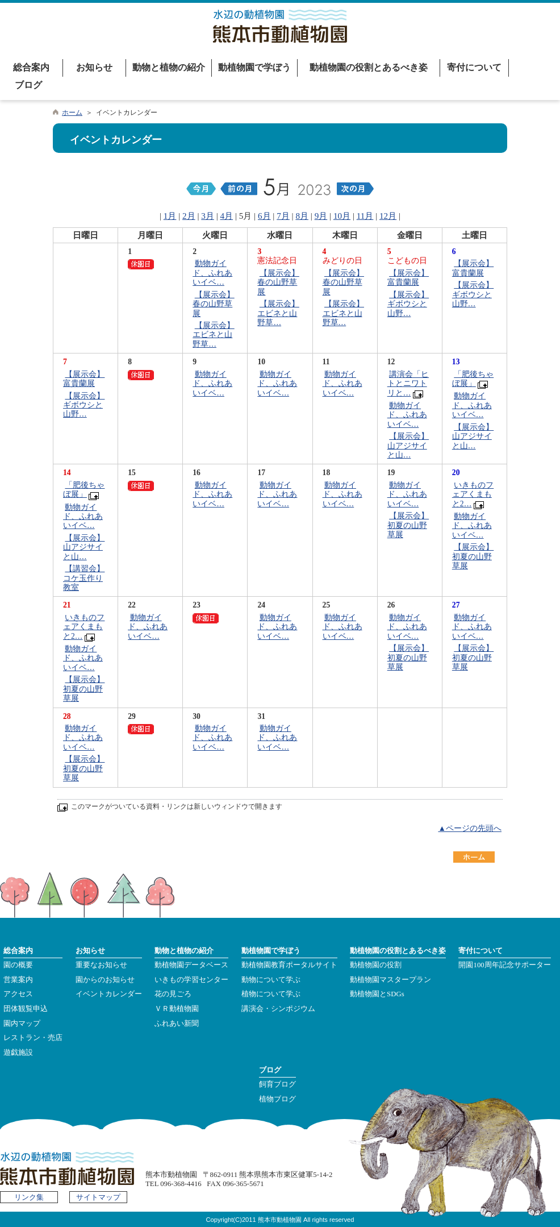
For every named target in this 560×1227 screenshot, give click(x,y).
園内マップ (21, 1024)
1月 (170, 216)
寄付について (474, 67)
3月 (207, 216)
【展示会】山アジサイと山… (408, 445)
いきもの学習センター (191, 980)
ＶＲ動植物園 (176, 1009)
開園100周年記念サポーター (504, 965)
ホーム (72, 113)
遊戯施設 (18, 1053)
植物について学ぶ (270, 994)
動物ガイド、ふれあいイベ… (212, 272)
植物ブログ (277, 1099)
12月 (387, 216)
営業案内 (18, 980)
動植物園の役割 (376, 965)
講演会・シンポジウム (278, 1009)
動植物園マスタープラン (390, 980)
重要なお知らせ (101, 965)
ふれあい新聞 (176, 1024)
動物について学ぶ (270, 980)
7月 (283, 216)
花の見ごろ (172, 994)
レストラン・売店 (32, 1038)
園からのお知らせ (105, 980)
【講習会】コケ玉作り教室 (84, 578)
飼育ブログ (277, 1084)
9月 (321, 216)
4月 (226, 216)
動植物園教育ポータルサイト (289, 965)
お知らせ (94, 67)
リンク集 (29, 1197)
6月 (264, 216)
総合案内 (31, 67)
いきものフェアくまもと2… (473, 494)
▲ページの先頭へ (470, 828)
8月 (301, 216)
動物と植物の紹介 (168, 67)
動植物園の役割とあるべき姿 (369, 67)
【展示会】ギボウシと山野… (408, 304)
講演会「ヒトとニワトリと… (408, 383)
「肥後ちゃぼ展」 (473, 379)
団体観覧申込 (25, 1009)
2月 (188, 216)
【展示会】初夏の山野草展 (408, 525)
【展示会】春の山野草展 (213, 304)
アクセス (18, 994)
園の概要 (18, 965)
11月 (365, 216)
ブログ (28, 85)
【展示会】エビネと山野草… (213, 334)
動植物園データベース (191, 965)
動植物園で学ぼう (254, 67)
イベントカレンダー (109, 994)
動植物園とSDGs (377, 994)
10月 (341, 216)
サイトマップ (98, 1197)
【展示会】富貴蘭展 (408, 277)
